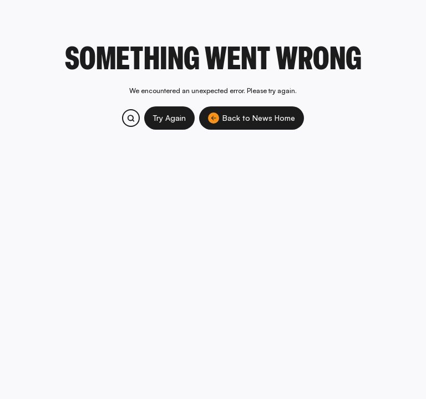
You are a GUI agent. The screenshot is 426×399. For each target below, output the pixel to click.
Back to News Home (251, 118)
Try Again (169, 117)
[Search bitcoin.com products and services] (131, 118)
